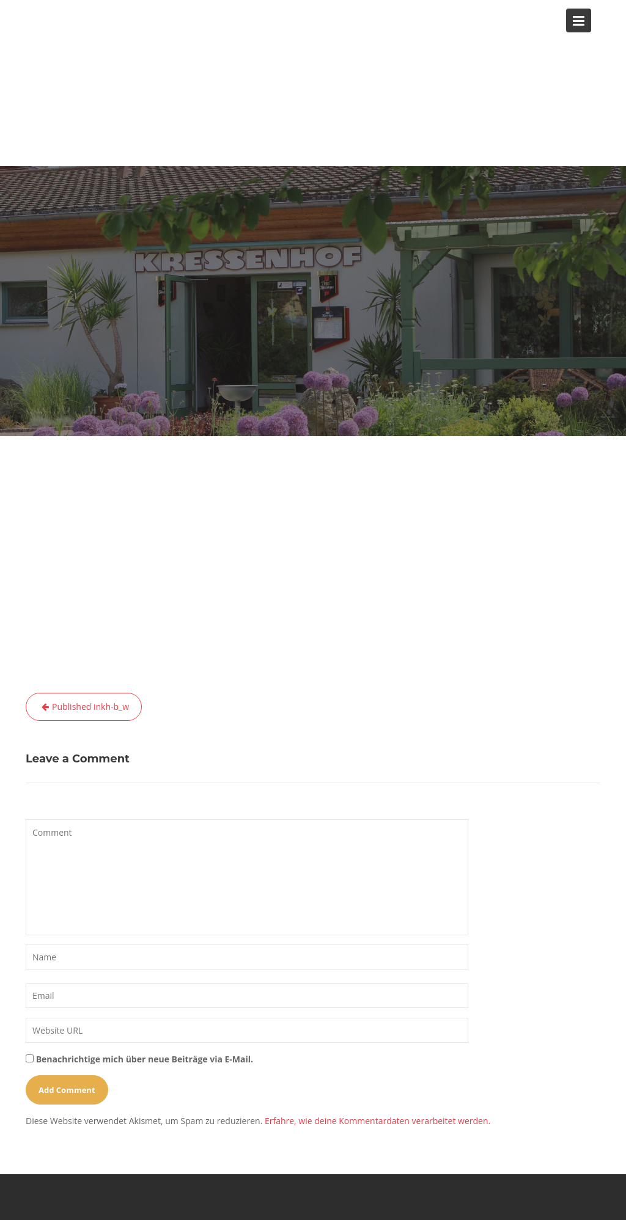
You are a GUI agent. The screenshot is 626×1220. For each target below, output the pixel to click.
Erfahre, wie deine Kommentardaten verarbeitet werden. (377, 1121)
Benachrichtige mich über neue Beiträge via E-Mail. (144, 1059)
